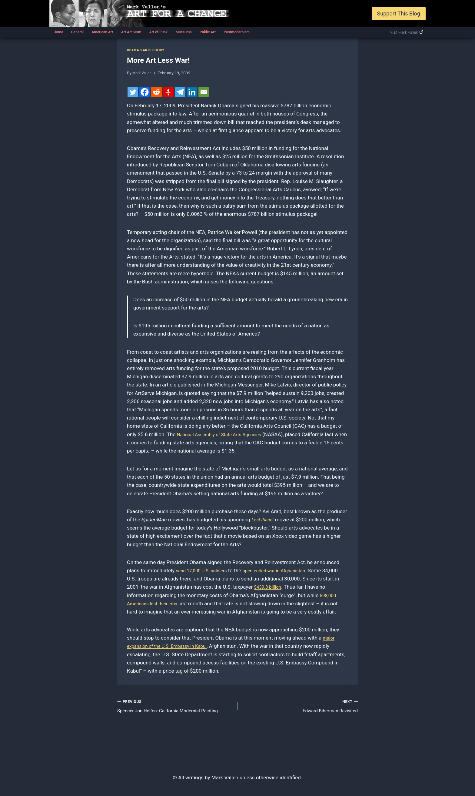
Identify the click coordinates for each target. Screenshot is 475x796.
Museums (184, 32)
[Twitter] (133, 92)
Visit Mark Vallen (407, 32)
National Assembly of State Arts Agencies (224, 434)
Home (58, 32)
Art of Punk (158, 32)
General (77, 32)
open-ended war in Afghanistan (284, 570)
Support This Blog (398, 13)
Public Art (208, 32)
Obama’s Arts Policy (148, 50)
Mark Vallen (143, 72)
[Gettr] (168, 92)
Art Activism (131, 32)
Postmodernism (237, 32)
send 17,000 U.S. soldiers (205, 570)
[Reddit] (156, 92)
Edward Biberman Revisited (300, 707)
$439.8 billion (286, 587)
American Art (102, 32)
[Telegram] (180, 92)
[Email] (203, 92)
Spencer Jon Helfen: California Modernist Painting (174, 707)
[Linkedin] (192, 92)
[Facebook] (144, 92)
